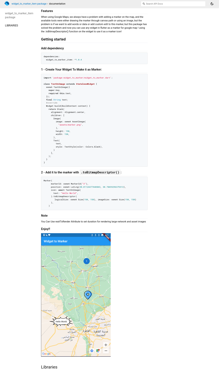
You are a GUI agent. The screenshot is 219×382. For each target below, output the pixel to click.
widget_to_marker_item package (29, 3)
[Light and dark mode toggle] (212, 3)
